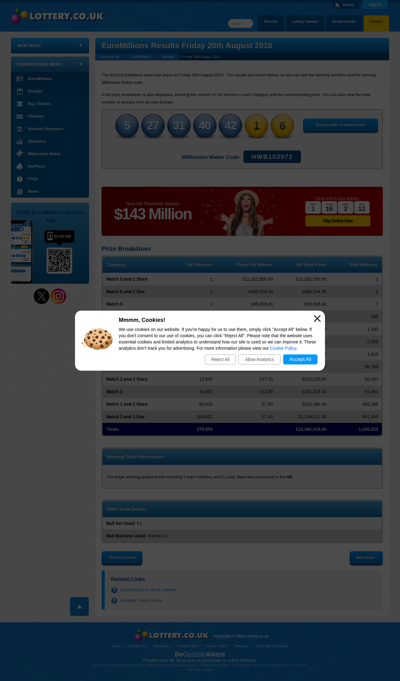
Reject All (220, 359)
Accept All (300, 359)
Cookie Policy (283, 348)
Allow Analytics (259, 359)
